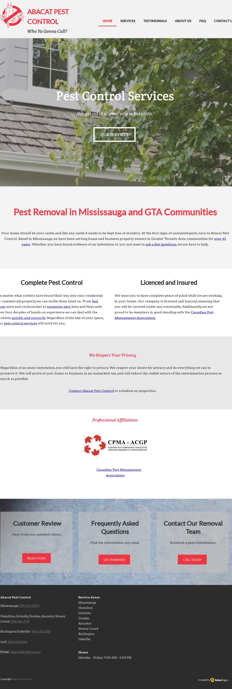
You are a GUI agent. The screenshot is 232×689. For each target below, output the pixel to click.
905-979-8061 (17, 642)
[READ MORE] (36, 558)
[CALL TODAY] (192, 559)
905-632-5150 (40, 631)
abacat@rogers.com (25, 652)
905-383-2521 (20, 621)
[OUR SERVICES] (114, 134)
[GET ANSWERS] (114, 559)
